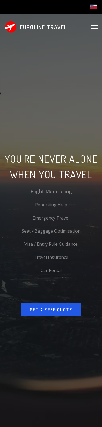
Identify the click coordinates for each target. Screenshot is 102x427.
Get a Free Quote (51, 309)
